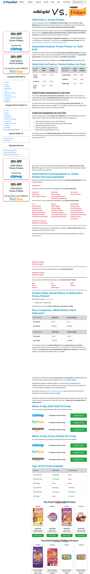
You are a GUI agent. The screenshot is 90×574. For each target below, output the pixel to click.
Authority (7, 99)
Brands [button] (21, 2)
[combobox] (77, 2)
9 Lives (6, 82)
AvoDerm (7, 101)
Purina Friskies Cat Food (11, 155)
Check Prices (79, 416)
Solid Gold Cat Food (10, 152)
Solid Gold (7, 140)
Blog (52, 2)
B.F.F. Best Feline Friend (11, 129)
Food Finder (66, 2)
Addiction (7, 86)
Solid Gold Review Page (39, 42)
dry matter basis (80, 60)
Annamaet (7, 95)
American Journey (10, 93)
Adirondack (8, 88)
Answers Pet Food (10, 97)
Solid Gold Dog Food (10, 150)
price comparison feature (55, 391)
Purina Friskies (8, 138)
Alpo (5, 91)
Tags (58, 2)
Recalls (46, 2)
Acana (6, 84)
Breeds (30, 2)
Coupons (38, 2)
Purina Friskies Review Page (57, 42)
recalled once (49, 299)
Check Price (38, 535)
